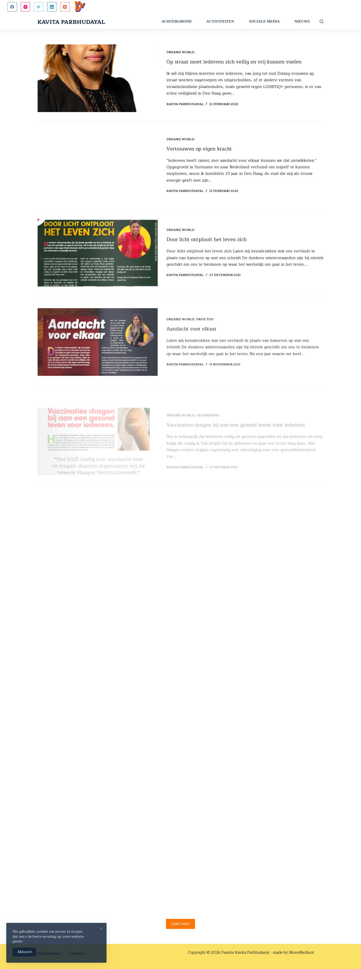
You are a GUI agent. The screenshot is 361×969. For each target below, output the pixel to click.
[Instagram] (25, 7)
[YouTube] (65, 7)
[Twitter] (38, 7)
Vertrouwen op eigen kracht (199, 150)
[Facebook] (12, 7)
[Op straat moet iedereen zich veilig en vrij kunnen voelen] (98, 79)
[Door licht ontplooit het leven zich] (98, 260)
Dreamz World (180, 52)
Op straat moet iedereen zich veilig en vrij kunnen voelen (234, 62)
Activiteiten (220, 21)
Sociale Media (264, 21)
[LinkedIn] (52, 7)
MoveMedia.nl (301, 952)
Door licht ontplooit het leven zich (206, 247)
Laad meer (180, 924)
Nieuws (302, 21)
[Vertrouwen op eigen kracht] (98, 167)
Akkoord (24, 952)
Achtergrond (176, 21)
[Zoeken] (321, 21)
